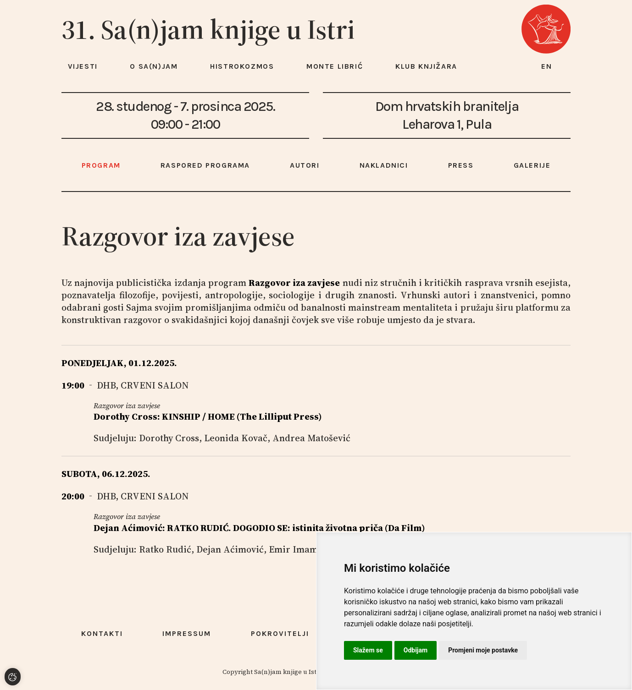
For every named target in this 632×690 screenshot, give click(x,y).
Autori (305, 165)
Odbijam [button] (415, 650)
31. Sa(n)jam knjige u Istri (208, 29)
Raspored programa (205, 165)
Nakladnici (384, 165)
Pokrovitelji (280, 633)
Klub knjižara (426, 66)
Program (101, 165)
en (546, 66)
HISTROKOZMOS (242, 66)
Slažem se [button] (368, 650)
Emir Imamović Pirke (315, 549)
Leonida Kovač (235, 438)
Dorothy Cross (169, 438)
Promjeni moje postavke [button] (483, 650)
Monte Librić (334, 66)
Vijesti (83, 66)
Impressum (186, 633)
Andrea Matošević (311, 438)
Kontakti (102, 633)
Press (461, 165)
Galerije (532, 165)
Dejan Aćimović (230, 549)
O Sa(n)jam (153, 66)
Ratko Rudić (165, 549)
